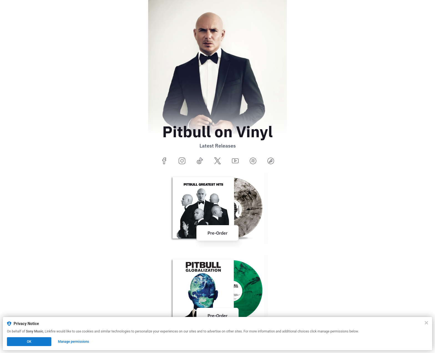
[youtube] (235, 161)
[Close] (426, 322)
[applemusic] (271, 161)
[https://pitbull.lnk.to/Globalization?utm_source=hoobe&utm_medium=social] (217, 291)
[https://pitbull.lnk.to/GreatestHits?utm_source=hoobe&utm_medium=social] (217, 208)
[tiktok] (200, 161)
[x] (217, 161)
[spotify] (253, 161)
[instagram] (182, 161)
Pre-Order (217, 233)
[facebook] (164, 161)
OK (29, 342)
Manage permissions (73, 342)
